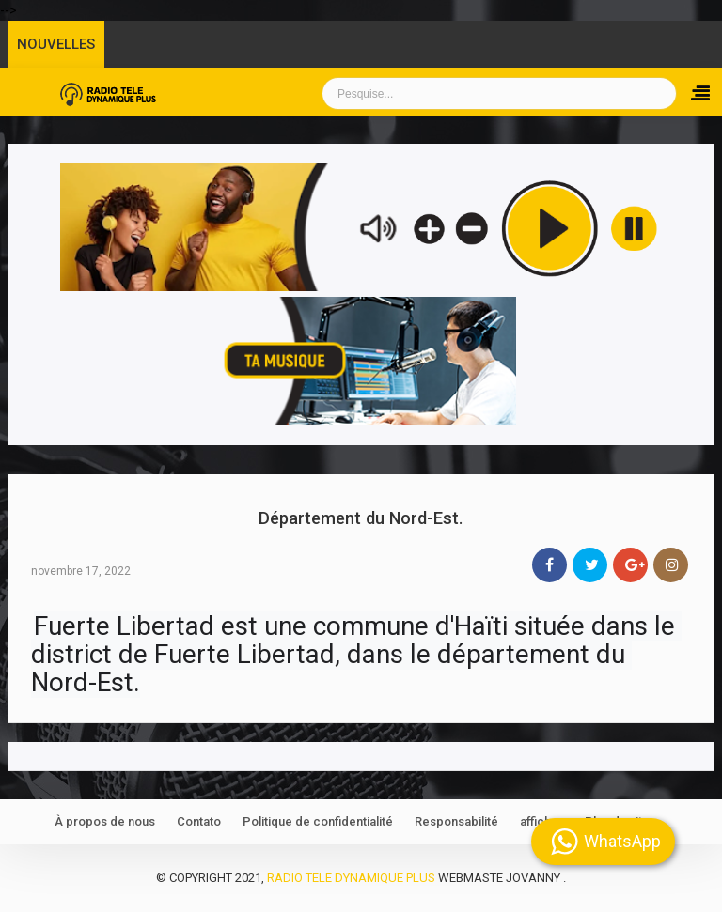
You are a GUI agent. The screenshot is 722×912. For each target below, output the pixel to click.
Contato (199, 821)
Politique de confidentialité (318, 821)
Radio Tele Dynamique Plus (351, 878)
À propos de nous (105, 821)
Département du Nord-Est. (361, 518)
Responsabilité (456, 821)
